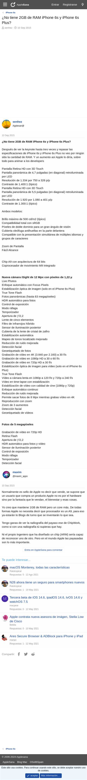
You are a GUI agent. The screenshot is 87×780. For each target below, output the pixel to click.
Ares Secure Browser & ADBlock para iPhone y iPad (46, 636)
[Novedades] (82, 4)
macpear (14, 605)
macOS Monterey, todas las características (40, 567)
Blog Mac (22, 762)
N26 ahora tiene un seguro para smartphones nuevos (47, 582)
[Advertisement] (43, 74)
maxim (17, 472)
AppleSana (8, 762)
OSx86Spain (37, 762)
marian (13, 640)
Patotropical (15, 571)
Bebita (13, 625)
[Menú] (5, 4)
